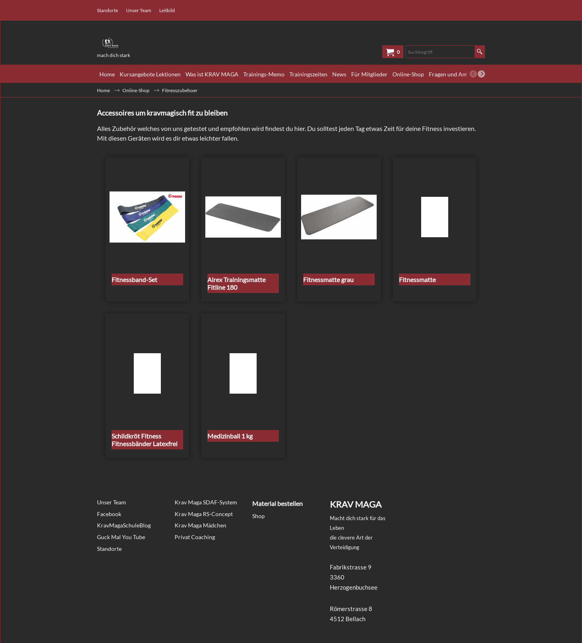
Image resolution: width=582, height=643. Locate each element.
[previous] (473, 74)
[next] (481, 74)
